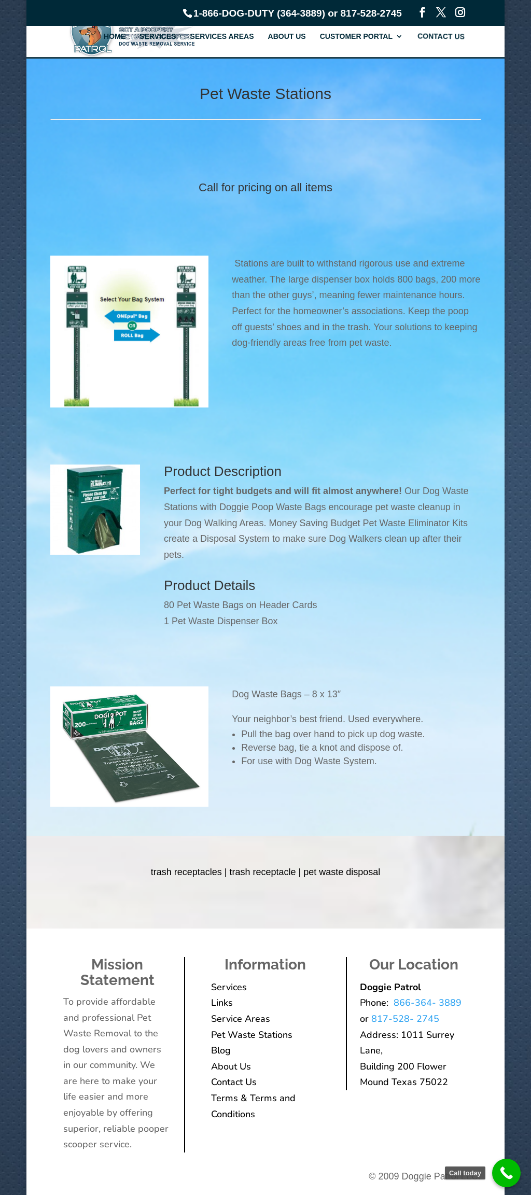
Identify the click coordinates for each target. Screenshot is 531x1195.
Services (157, 36)
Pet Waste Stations (251, 1035)
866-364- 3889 (426, 1002)
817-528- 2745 (405, 1019)
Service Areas (240, 1019)
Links (222, 1002)
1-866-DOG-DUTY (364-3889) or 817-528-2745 (297, 13)
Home (114, 36)
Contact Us (441, 36)
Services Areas (222, 36)
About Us (287, 36)
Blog (221, 1050)
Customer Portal (356, 36)
